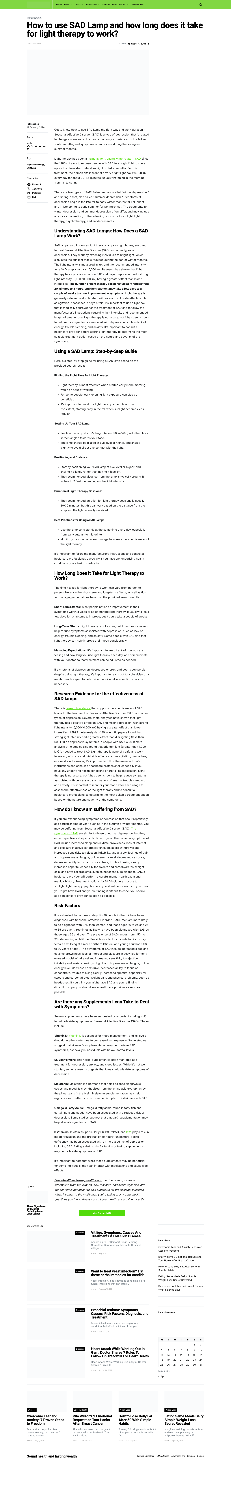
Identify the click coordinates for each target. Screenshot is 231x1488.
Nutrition (106, 4)
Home (59, 4)
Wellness (31, 1410)
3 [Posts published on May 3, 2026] (201, 1344)
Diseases (79, 4)
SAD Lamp (31, 168)
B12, (128, 1132)
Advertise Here (137, 4)
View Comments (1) (102, 1213)
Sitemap (191, 1456)
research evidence (78, 708)
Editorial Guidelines (145, 1456)
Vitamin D (74, 1035)
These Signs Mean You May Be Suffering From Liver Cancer (36, 1210)
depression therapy (35, 164)
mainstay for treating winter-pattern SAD (114, 158)
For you (122, 4)
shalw (29, 143)
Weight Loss (125, 1410)
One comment (35, 44)
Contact (200, 1456)
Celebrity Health (80, 1410)
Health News (91, 4)
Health (67, 4)
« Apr (161, 1376)
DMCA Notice (163, 1456)
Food (114, 4)
